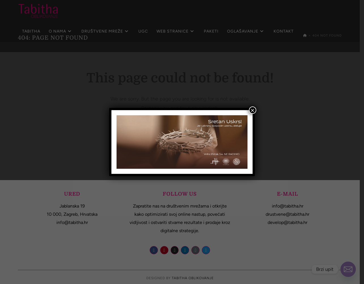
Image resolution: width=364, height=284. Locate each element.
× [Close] (253, 110)
